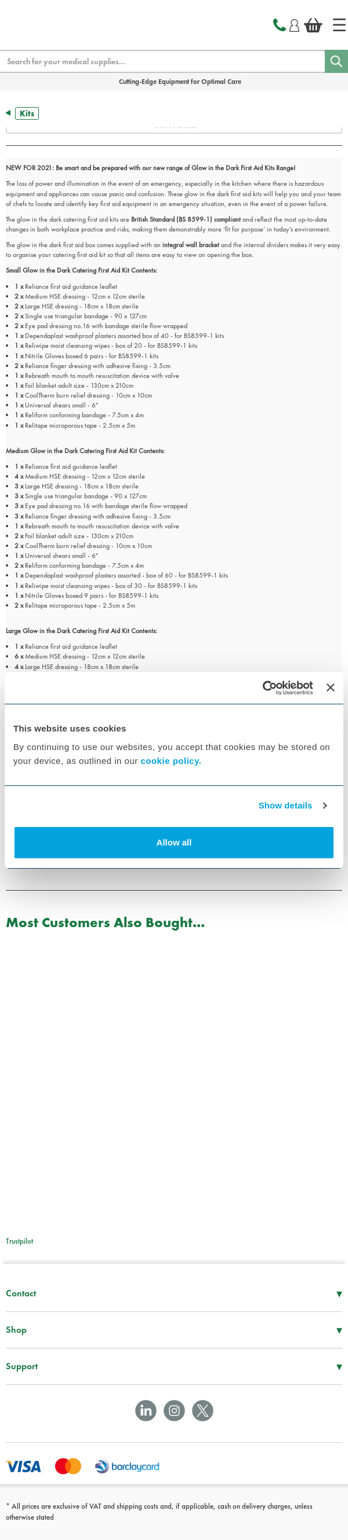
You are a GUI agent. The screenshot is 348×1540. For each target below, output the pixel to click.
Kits (27, 113)
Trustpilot (19, 1241)
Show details (286, 805)
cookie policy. (170, 761)
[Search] (336, 61)
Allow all (174, 842)
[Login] (294, 24)
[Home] (339, 24)
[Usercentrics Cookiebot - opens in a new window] (262, 688)
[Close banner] (331, 687)
